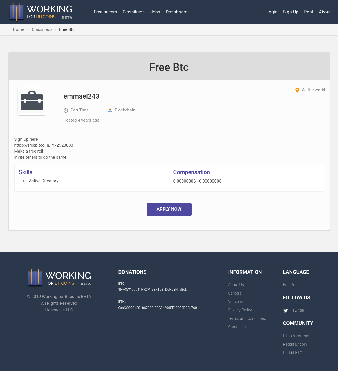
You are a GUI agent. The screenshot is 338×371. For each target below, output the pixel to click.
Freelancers (105, 12)
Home (18, 29)
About (325, 12)
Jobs (155, 12)
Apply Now (168, 209)
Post (308, 12)
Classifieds (134, 12)
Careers (234, 293)
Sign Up (291, 12)
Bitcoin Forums (296, 336)
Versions (235, 301)
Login (271, 12)
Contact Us (237, 327)
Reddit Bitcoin (295, 344)
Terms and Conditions (247, 318)
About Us (236, 285)
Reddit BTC (292, 352)
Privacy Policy (240, 310)
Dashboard (176, 12)
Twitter (294, 310)
